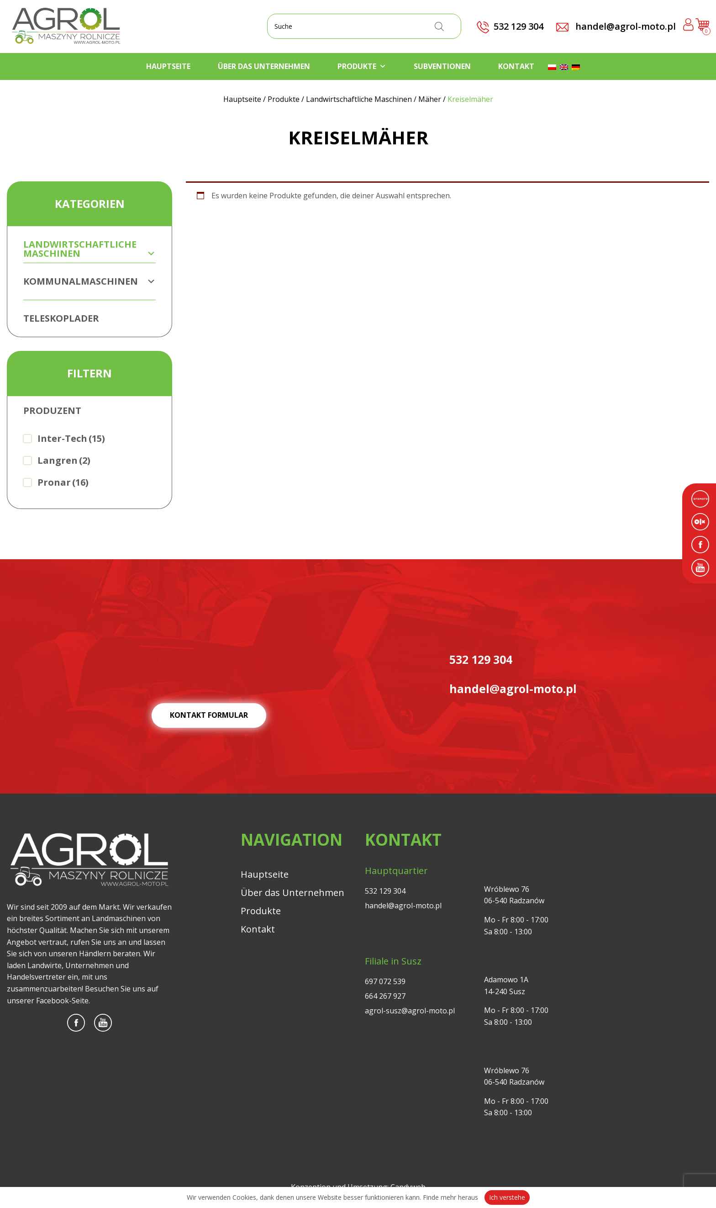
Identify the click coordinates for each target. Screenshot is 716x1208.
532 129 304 (385, 891)
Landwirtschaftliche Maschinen (89, 249)
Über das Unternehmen (264, 66)
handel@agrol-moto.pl (616, 26)
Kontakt (516, 66)
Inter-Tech (71, 438)
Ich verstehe (507, 1197)
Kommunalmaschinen (89, 281)
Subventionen (442, 66)
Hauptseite (168, 66)
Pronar (63, 482)
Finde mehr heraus (450, 1197)
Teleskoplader (61, 318)
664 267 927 (385, 996)
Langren (63, 460)
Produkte (361, 66)
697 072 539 (385, 981)
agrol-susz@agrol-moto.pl (410, 1011)
